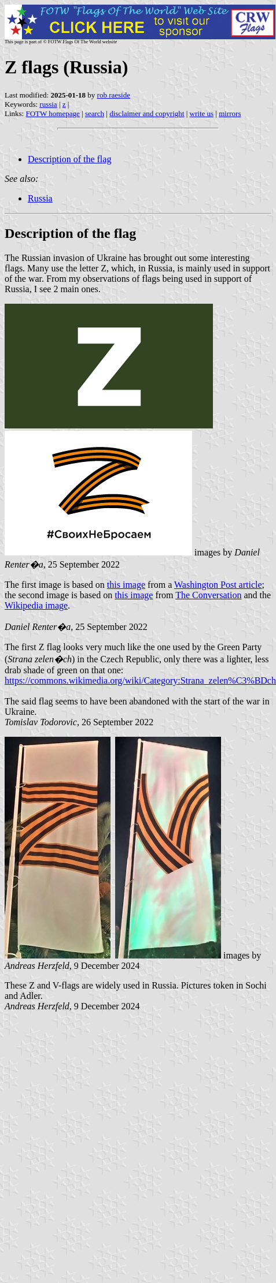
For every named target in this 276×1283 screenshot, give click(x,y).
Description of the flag (69, 159)
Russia (40, 198)
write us (202, 113)
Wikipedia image (36, 605)
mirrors (230, 113)
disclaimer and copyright (146, 113)
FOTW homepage (52, 113)
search (94, 113)
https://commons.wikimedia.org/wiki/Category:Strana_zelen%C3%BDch (140, 680)
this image (126, 585)
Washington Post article (218, 585)
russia (48, 104)
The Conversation (208, 595)
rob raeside (113, 95)
